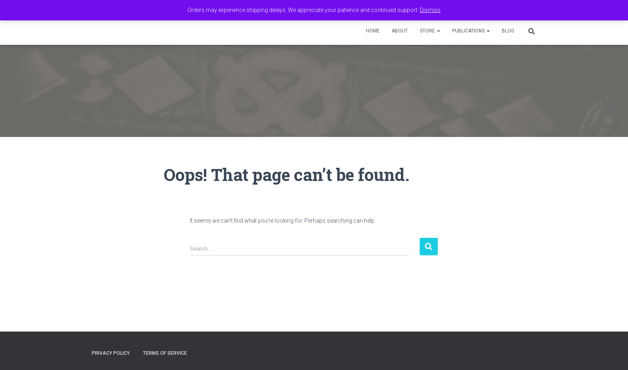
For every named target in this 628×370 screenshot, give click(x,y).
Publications (471, 31)
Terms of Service (165, 353)
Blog (508, 31)
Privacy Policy (111, 353)
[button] (438, 31)
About (400, 31)
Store (430, 31)
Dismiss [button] (430, 10)
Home (373, 31)
